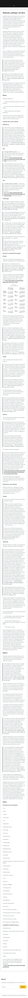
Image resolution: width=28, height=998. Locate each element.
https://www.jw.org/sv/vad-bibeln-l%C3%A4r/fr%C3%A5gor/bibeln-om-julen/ (14, 159)
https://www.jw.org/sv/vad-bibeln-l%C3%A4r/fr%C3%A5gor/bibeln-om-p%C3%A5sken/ (14, 194)
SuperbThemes (23, 995)
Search (23, 987)
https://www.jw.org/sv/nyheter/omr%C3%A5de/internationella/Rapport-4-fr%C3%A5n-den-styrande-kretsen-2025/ (14, 472)
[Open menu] (14, 6)
